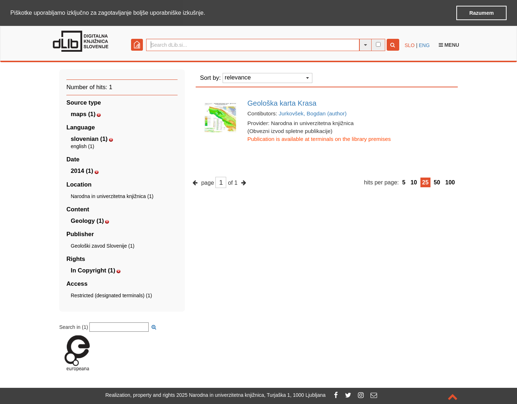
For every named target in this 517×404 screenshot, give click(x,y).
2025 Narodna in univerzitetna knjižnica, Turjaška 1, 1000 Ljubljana (251, 395)
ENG (424, 44)
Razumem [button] (481, 13)
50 (437, 182)
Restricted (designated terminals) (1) (111, 295)
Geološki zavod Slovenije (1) (102, 245)
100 (450, 182)
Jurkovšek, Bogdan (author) (312, 113)
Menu (449, 44)
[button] (208, 13)
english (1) (82, 146)
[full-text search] (378, 43)
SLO (410, 44)
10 (414, 182)
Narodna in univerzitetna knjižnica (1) (112, 195)
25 (425, 182)
